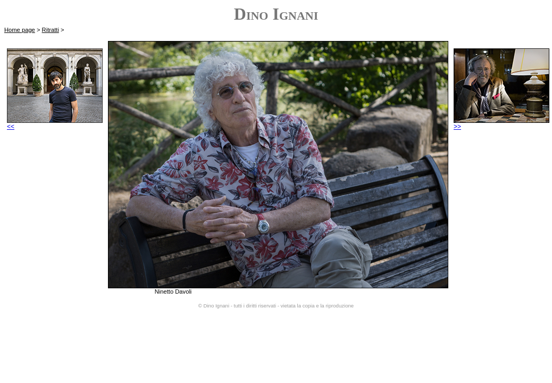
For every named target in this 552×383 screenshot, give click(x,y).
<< (55, 123)
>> (501, 123)
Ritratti (50, 30)
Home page (19, 30)
